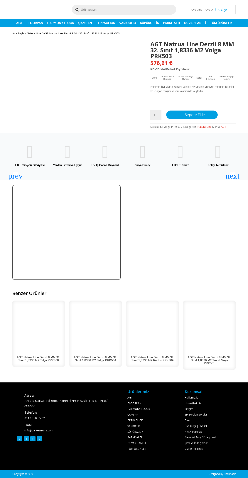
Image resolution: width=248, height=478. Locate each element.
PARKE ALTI (171, 23)
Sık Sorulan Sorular (196, 414)
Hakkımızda (191, 397)
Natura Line (34, 33)
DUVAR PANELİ (195, 23)
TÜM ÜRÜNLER (221, 23)
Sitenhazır (230, 474)
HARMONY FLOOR (60, 23)
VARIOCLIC (127, 23)
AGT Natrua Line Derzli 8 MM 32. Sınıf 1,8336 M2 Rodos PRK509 (152, 359)
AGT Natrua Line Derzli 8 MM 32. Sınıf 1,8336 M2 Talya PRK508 (38, 359)
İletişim (189, 409)
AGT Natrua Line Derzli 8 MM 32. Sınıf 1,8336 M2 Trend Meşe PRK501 (209, 360)
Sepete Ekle (195, 114)
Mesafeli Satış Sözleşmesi (200, 437)
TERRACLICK (105, 23)
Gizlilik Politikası (194, 448)
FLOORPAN (35, 23)
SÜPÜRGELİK (149, 23)
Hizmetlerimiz (193, 403)
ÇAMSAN (85, 23)
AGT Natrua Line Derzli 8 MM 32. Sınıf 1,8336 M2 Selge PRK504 (95, 359)
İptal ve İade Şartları (196, 443)
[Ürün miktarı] (155, 115)
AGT (19, 23)
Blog (187, 420)
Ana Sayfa (18, 33)
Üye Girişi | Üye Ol (202, 9)
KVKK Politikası (194, 431)
